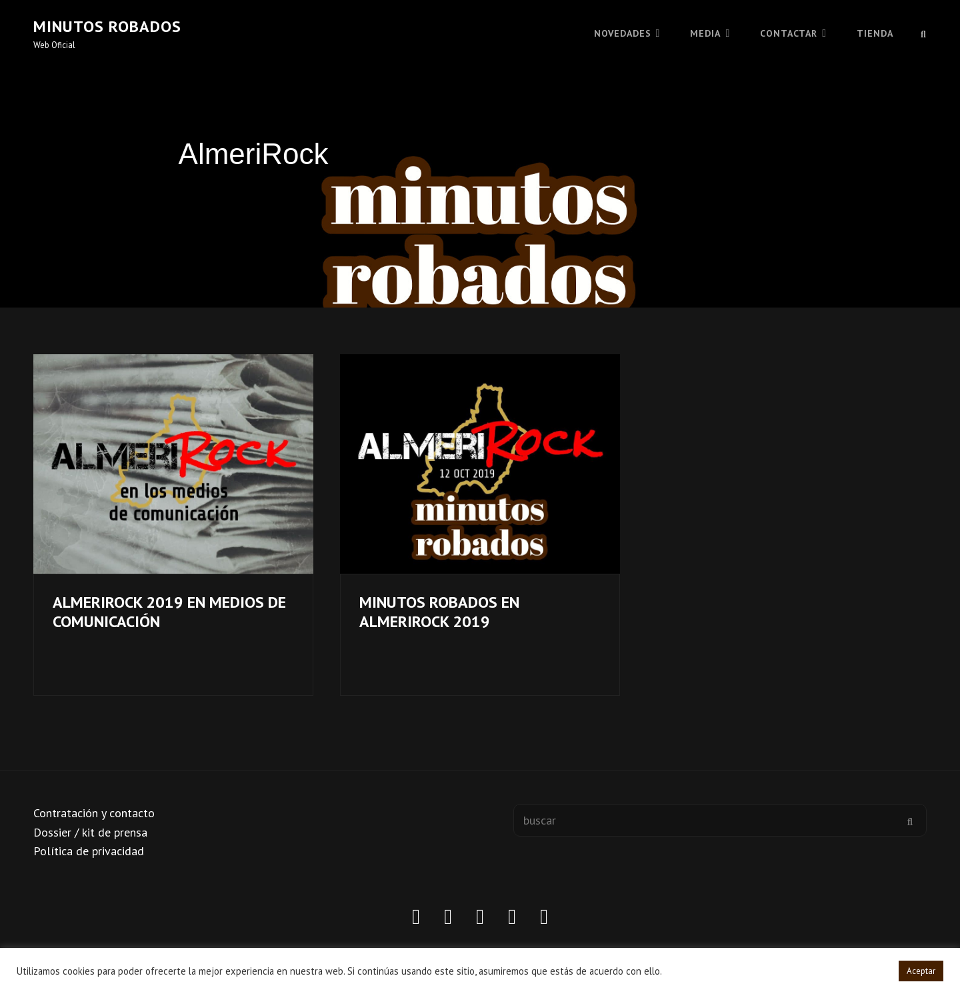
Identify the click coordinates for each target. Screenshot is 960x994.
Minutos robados (107, 26)
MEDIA (705, 33)
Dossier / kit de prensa (90, 832)
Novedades (622, 33)
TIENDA (875, 33)
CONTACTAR (788, 33)
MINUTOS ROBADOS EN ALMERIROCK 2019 (439, 612)
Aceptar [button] (921, 971)
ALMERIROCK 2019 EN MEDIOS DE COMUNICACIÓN (169, 612)
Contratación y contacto (94, 813)
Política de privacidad (88, 851)
